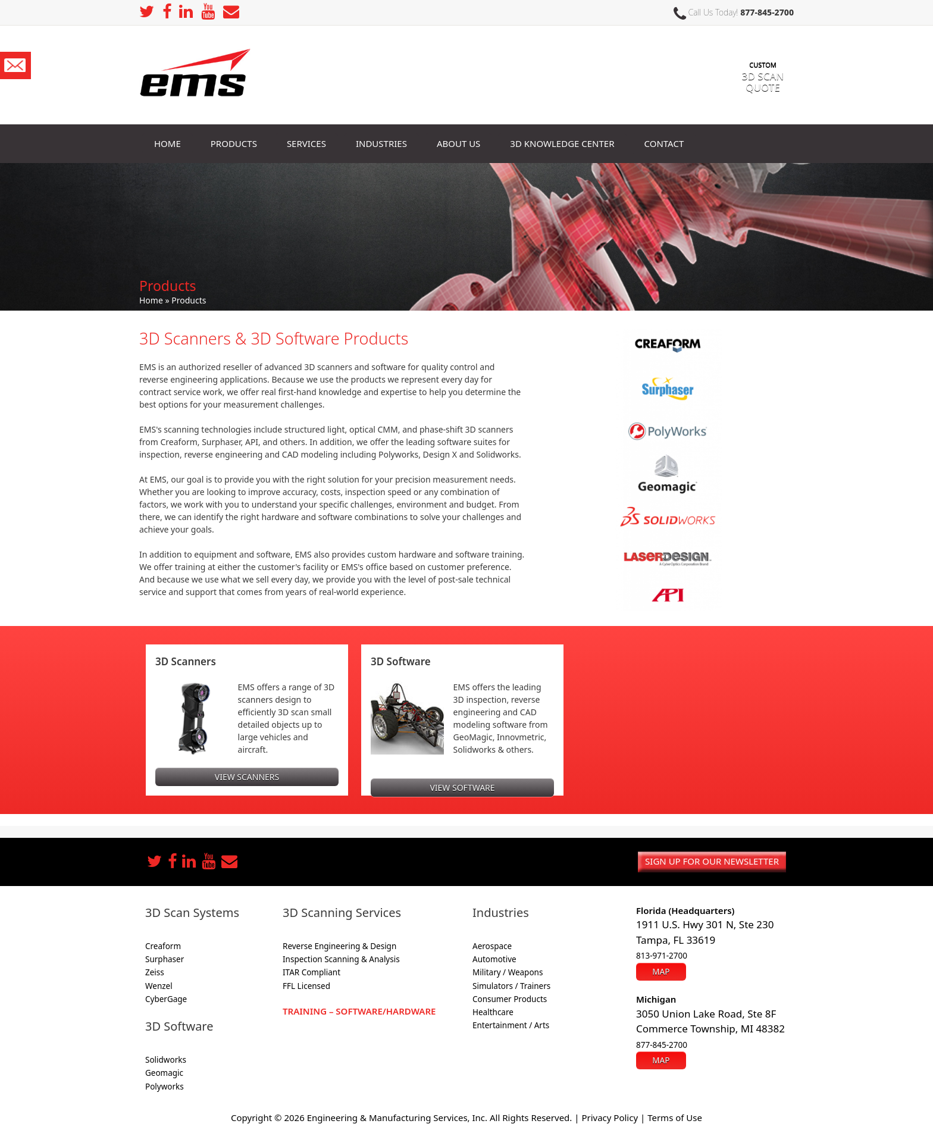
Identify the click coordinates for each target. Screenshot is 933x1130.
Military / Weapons (507, 972)
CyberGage (166, 999)
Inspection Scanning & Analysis (341, 959)
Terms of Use (674, 1117)
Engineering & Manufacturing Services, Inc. (397, 1117)
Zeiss (154, 972)
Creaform (163, 946)
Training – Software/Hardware (359, 1011)
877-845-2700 (767, 12)
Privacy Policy (609, 1117)
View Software (462, 787)
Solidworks (165, 1059)
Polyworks (164, 1086)
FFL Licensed (306, 986)
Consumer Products (509, 999)
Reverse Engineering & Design (339, 946)
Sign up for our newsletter (712, 861)
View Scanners (247, 776)
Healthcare (493, 1012)
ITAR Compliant (311, 972)
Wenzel (159, 986)
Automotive (494, 959)
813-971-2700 (661, 955)
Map (660, 971)
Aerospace (492, 946)
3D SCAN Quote (763, 70)
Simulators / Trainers (511, 986)
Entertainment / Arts (510, 1025)
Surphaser (164, 959)
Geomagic (164, 1073)
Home (151, 300)
